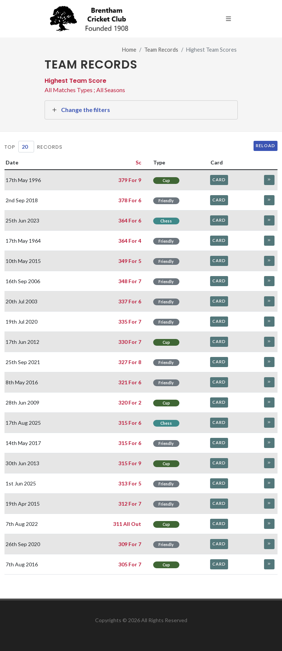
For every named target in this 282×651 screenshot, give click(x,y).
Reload (265, 145)
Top (9, 147)
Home (129, 49)
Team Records (161, 49)
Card (219, 179)
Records (50, 147)
